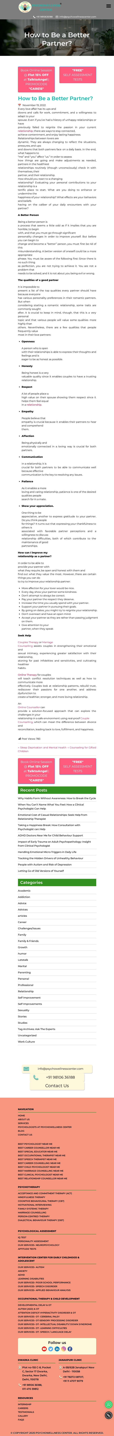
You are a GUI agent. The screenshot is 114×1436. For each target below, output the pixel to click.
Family (22, 934)
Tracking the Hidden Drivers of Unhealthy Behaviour (50, 858)
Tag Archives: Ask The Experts (36, 1029)
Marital (22, 966)
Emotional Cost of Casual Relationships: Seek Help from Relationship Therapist (52, 816)
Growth (22, 947)
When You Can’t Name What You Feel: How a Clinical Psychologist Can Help (51, 806)
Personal (23, 978)
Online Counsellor (29, 707)
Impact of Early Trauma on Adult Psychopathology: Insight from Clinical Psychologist (54, 843)
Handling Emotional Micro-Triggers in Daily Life (47, 852)
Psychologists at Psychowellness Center (44, 1427)
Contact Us (57, 1385)
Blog (21, 1430)
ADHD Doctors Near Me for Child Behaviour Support (50, 835)
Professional (25, 985)
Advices (23, 909)
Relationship (26, 991)
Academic (24, 890)
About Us (24, 1419)
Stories (22, 1016)
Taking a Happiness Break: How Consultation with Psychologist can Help (49, 827)
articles (22, 915)
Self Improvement (29, 997)
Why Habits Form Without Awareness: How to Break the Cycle (57, 798)
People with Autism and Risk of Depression (45, 864)
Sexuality (23, 1010)
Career (22, 922)
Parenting (24, 972)
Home (21, 1415)
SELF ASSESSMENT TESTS (77, 74)
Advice (22, 903)
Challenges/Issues (29, 928)
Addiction (24, 897)
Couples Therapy (28, 642)
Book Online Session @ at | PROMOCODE (36, 79)
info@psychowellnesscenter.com (77, 16)
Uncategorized (27, 1035)
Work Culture (26, 1041)
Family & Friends (28, 941)
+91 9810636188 (44, 16)
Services (23, 1423)
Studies (22, 1022)
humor (22, 953)
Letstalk (23, 959)
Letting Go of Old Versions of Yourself (41, 870)
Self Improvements (30, 1003)
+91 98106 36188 (60, 1377)
